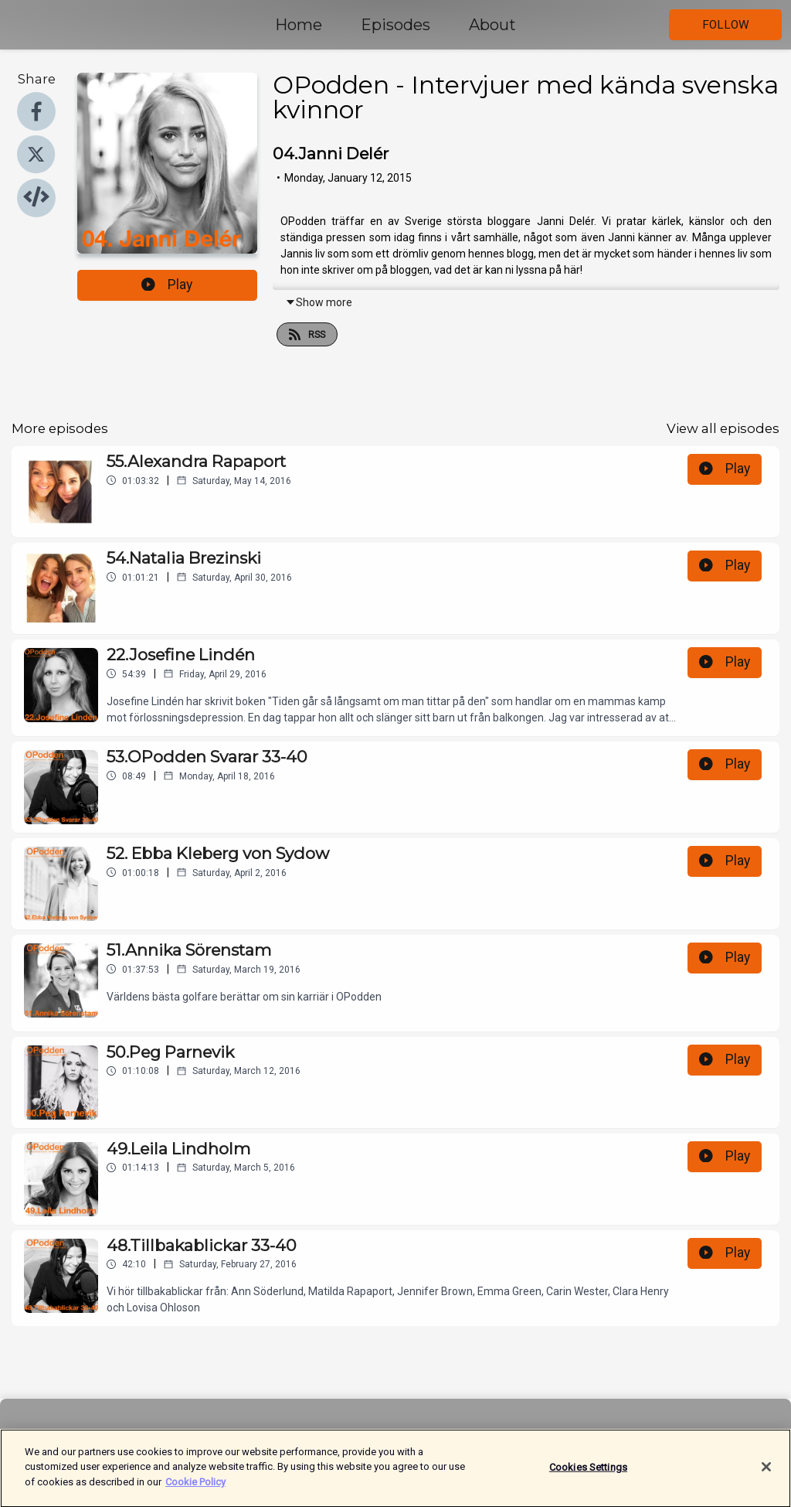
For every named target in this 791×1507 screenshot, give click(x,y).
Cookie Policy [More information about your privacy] (195, 1489)
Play (166, 284)
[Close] (766, 1475)
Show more (318, 302)
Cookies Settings (588, 1474)
